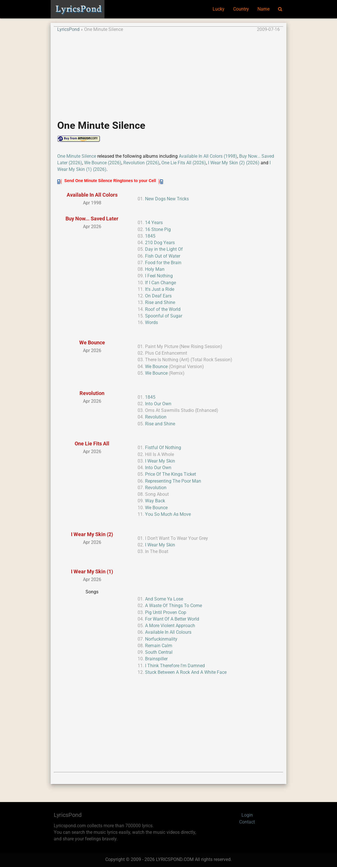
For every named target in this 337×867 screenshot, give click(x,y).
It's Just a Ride (159, 289)
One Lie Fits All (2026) (183, 162)
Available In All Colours (168, 632)
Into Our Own (158, 403)
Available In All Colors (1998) (208, 156)
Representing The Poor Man (173, 481)
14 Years (154, 222)
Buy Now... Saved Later (92, 219)
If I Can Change (160, 282)
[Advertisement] (168, 73)
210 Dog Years (160, 242)
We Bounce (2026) (102, 162)
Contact (247, 822)
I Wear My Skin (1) (92, 571)
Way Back (155, 500)
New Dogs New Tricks (167, 199)
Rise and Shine (160, 302)
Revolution (92, 393)
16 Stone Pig (158, 229)
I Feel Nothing (159, 276)
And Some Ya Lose (164, 599)
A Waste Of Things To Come (173, 605)
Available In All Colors (92, 195)
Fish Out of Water (162, 256)
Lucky (219, 9)
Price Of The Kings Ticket (170, 474)
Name (263, 9)
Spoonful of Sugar (163, 316)
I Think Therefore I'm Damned (175, 665)
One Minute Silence (76, 156)
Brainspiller (156, 658)
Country (241, 9)
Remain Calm (158, 645)
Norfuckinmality (161, 639)
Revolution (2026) (141, 162)
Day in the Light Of (164, 249)
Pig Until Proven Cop (165, 612)
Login (247, 815)
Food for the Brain (163, 262)
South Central (159, 652)
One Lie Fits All (92, 444)
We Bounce (92, 342)
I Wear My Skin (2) (92, 534)
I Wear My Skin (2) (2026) (233, 162)
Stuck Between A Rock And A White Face (186, 672)
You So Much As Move (168, 514)
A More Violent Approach (170, 625)
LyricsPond (68, 29)
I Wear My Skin (160, 461)
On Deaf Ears (158, 296)
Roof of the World (163, 309)
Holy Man (154, 269)
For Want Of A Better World (172, 619)
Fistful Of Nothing (163, 447)
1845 (150, 236)
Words (151, 322)
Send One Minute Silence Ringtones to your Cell (110, 180)
